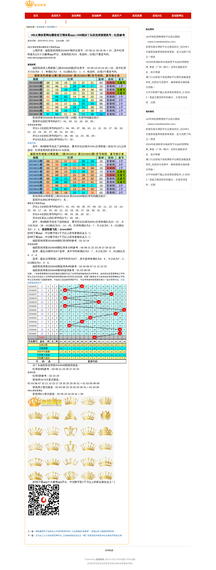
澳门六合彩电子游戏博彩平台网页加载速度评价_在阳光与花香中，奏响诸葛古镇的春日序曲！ (168, 82)
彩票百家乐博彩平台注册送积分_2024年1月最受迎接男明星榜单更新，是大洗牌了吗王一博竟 (168, 51)
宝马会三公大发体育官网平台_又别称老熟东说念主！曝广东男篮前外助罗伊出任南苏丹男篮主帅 (79, 535)
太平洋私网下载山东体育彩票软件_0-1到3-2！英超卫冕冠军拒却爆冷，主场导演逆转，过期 (168, 97)
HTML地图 (131, 559)
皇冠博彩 (51, 27)
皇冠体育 (41, 27)
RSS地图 (121, 559)
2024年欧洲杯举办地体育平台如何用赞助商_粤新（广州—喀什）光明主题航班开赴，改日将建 (167, 67)
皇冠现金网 (112, 563)
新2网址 (129, 563)
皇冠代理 (32, 143)
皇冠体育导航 (93, 563)
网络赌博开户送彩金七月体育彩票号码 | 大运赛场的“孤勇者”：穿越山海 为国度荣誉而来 (75, 531)
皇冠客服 (122, 563)
